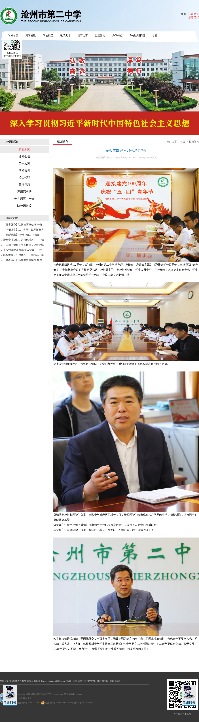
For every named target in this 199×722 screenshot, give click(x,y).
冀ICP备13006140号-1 (84, 702)
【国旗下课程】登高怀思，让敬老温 (23, 245)
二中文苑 (24, 163)
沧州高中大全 (25, 698)
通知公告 (24, 156)
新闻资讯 (31, 35)
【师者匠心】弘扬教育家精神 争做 (22, 224)
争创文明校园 (137, 35)
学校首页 (13, 35)
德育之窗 (83, 35)
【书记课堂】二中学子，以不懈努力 (23, 229)
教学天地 (65, 35)
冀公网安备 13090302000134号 (57, 702)
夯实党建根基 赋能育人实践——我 (22, 250)
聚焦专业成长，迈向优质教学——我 (23, 239)
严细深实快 (24, 191)
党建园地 (100, 35)
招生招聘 (24, 177)
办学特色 (117, 35)
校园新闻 (24, 149)
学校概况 (48, 35)
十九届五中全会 (24, 198)
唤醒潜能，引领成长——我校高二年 (23, 255)
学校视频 (24, 170)
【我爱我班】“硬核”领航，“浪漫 (21, 234)
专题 (154, 35)
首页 (182, 141)
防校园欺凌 (24, 205)
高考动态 (24, 184)
